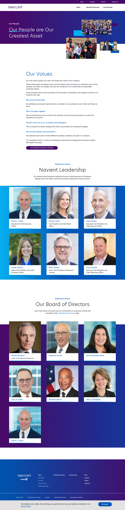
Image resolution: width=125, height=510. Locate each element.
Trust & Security (42, 483)
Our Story (40, 480)
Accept (105, 504)
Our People (41, 478)
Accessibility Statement (76, 497)
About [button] (78, 7)
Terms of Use (19, 497)
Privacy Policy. (26, 506)
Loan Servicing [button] (107, 7)
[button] (118, 7)
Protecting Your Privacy (34, 497)
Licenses (47, 497)
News (82, 1)
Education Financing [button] (92, 7)
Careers (103, 1)
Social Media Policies (60, 497)
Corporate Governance (66, 313)
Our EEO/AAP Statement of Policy (42, 148)
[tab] (25, 207)
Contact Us (115, 1)
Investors (92, 1)
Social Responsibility (43, 486)
